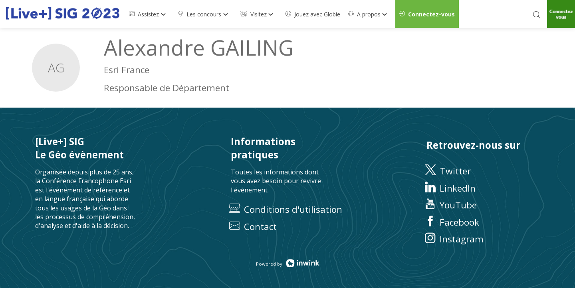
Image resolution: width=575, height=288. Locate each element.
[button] (427, 14)
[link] (149, 14)
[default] (313, 14)
